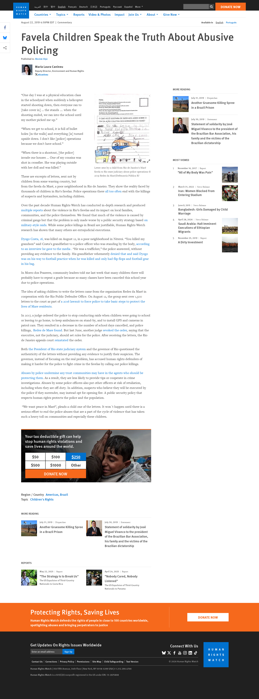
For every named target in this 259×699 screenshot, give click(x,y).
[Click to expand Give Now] (172, 14)
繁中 (53, 6)
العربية (37, 6)
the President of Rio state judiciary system (58, 349)
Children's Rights (42, 499)
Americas (52, 494)
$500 (35, 465)
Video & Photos (100, 14)
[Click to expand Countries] (43, 14)
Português (105, 6)
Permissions (83, 661)
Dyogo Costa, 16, (32, 239)
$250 (76, 456)
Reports (79, 14)
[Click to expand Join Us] (136, 14)
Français (72, 6)
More (140, 6)
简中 (45, 6)
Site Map (96, 661)
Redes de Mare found (47, 330)
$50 (35, 456)
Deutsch (83, 6)
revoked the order (115, 330)
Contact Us (37, 661)
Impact (120, 14)
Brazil (64, 494)
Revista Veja (41, 59)
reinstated (61, 340)
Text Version (132, 661)
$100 (55, 456)
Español (128, 6)
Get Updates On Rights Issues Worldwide (66, 645)
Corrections (51, 661)
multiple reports (32, 210)
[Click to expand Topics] (62, 14)
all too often (113, 191)
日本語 (93, 6)
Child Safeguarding (113, 661)
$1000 (55, 465)
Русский (117, 6)
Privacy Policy (67, 661)
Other (76, 465)
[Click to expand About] (153, 14)
